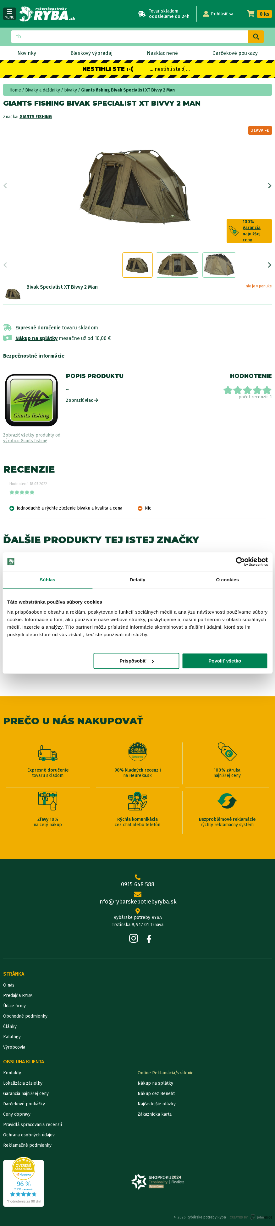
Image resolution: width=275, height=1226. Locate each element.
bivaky (70, 90)
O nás (8, 985)
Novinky (26, 53)
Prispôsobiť (137, 660)
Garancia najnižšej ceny (26, 1093)
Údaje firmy (14, 1006)
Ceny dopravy (16, 1114)
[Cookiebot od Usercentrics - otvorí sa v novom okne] (240, 561)
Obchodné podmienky (25, 1016)
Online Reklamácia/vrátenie (166, 1073)
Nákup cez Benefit (156, 1093)
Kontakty (12, 1073)
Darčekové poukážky (24, 1104)
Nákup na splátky (36, 338)
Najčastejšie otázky (157, 1104)
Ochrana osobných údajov (29, 1135)
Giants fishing (35, 116)
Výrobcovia (14, 1047)
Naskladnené (162, 53)
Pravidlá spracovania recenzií (32, 1124)
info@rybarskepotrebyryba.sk (137, 898)
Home (15, 90)
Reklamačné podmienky (27, 1145)
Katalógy (12, 1037)
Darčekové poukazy (235, 53)
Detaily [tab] (138, 579)
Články (10, 1026)
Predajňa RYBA (17, 995)
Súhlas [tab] (47, 579)
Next (270, 186)
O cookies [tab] (227, 579)
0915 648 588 (137, 881)
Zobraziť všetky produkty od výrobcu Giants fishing (31, 437)
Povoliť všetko (224, 660)
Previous (5, 186)
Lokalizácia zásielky (22, 1083)
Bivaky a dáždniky (42, 90)
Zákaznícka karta (155, 1114)
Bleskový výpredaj (91, 53)
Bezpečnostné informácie (33, 356)
